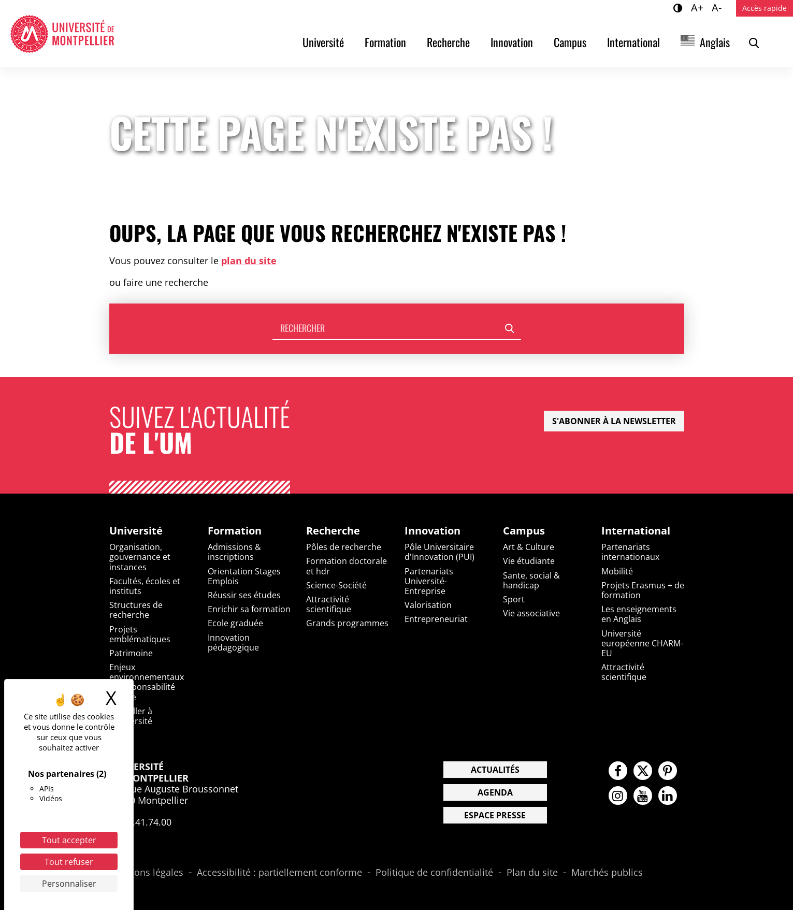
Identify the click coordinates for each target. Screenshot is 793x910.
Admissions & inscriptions (234, 551)
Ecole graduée (235, 623)
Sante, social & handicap (531, 580)
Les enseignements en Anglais (638, 614)
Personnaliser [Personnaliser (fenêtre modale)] (69, 883)
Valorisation (428, 605)
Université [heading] (136, 531)
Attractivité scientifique (328, 604)
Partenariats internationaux (630, 551)
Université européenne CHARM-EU (642, 643)
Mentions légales (146, 872)
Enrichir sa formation (249, 609)
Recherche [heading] (333, 531)
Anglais (715, 42)
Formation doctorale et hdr (346, 565)
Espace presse (495, 815)
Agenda (495, 792)
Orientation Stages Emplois (244, 576)
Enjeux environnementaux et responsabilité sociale (146, 682)
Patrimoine (131, 653)
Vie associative (531, 613)
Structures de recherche (136, 609)
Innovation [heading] (432, 531)
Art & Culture (528, 547)
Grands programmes (347, 623)
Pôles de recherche (343, 547)
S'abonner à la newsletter (614, 421)
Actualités (495, 769)
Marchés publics (607, 872)
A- (718, 7)
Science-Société (336, 585)
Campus (570, 42)
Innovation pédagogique (233, 642)
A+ (699, 7)
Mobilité (617, 571)
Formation (385, 42)
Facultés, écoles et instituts (144, 586)
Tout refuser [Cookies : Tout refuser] (69, 862)
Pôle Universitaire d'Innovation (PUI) (439, 551)
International (633, 42)
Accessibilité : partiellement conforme (279, 872)
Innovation (512, 42)
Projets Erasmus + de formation (642, 590)
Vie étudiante (529, 561)
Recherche (448, 42)
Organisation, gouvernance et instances (139, 556)
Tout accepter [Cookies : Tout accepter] (69, 840)
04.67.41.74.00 (140, 822)
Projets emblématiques (139, 634)
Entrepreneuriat (436, 619)
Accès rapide (764, 8)
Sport (514, 599)
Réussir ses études (244, 595)
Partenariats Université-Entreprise (429, 581)
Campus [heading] (524, 531)
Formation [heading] (235, 531)
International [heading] (635, 531)
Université (323, 42)
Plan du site (532, 872)
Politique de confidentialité (434, 872)
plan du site (249, 260)
